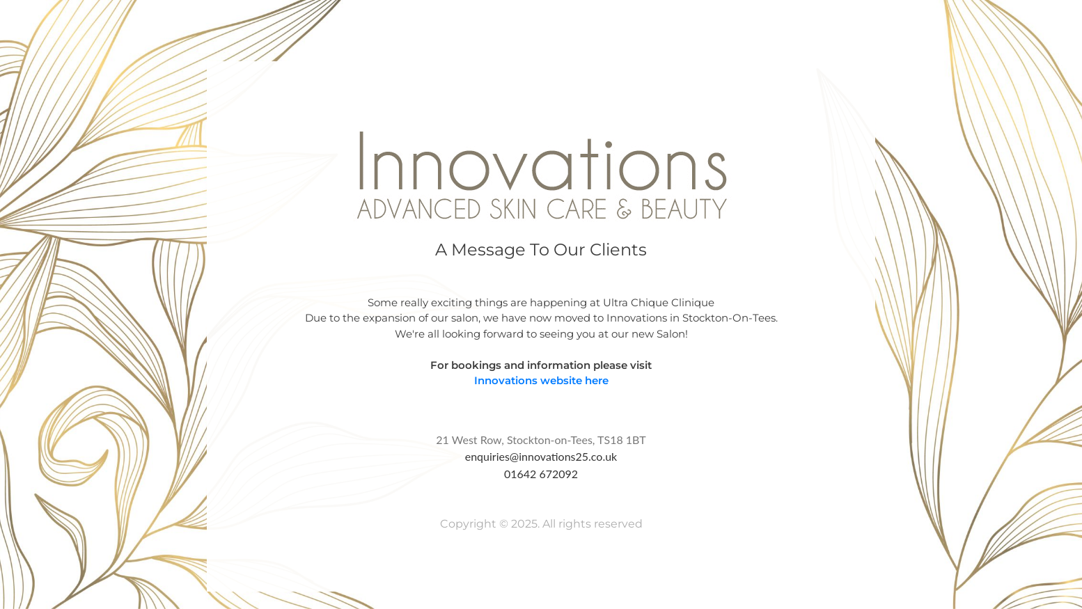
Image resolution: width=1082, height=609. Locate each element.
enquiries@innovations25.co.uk (541, 456)
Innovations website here (541, 380)
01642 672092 (541, 473)
